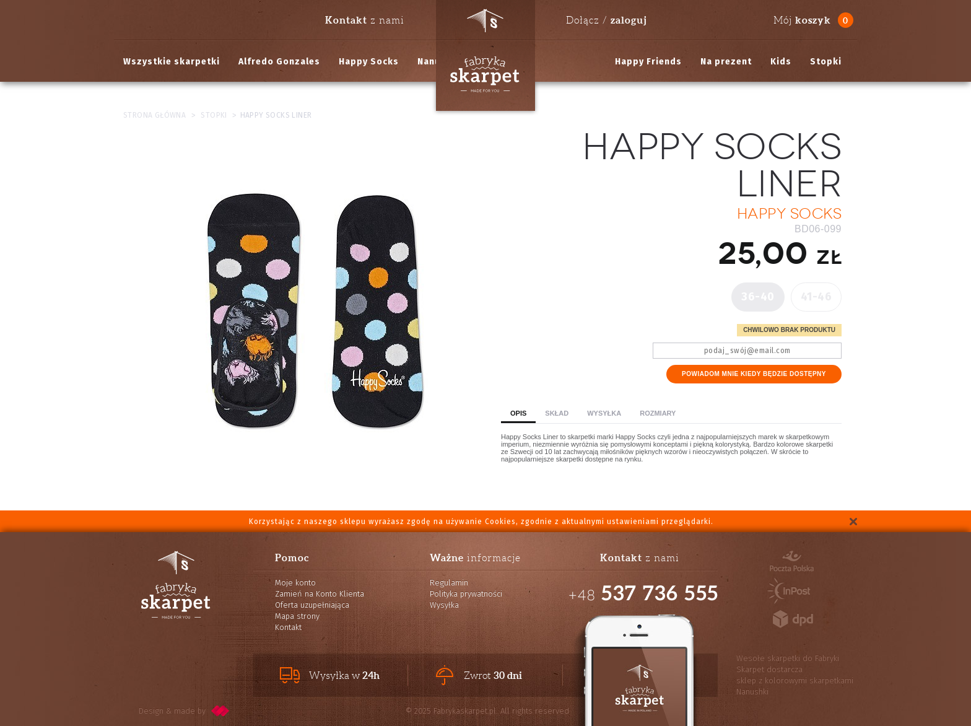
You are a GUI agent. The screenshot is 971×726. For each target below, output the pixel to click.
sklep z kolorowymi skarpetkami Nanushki (794, 686)
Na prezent (726, 61)
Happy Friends (648, 61)
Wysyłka (604, 413)
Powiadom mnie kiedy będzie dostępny (754, 373)
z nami (364, 19)
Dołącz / (606, 19)
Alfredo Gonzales (279, 61)
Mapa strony (297, 616)
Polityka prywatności (466, 593)
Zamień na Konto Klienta (319, 593)
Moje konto (295, 582)
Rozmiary (658, 413)
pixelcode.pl (220, 711)
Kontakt (288, 627)
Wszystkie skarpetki (171, 61)
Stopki (826, 61)
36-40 (758, 297)
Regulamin (449, 582)
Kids (780, 61)
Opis (518, 413)
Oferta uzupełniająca (312, 605)
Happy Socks (369, 61)
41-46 (816, 297)
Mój (802, 20)
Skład (556, 413)
